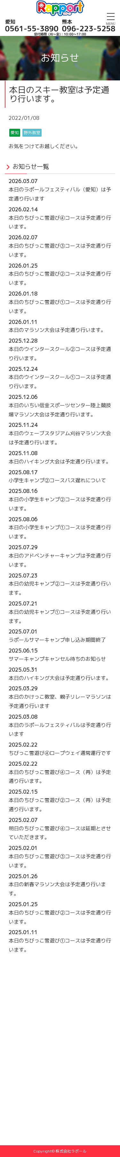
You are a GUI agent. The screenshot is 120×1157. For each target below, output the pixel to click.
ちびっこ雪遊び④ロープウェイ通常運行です (60, 753)
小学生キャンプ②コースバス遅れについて (57, 480)
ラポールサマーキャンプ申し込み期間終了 (57, 639)
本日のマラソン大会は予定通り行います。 (57, 329)
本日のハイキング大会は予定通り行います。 (60, 461)
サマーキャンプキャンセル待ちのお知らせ (57, 658)
